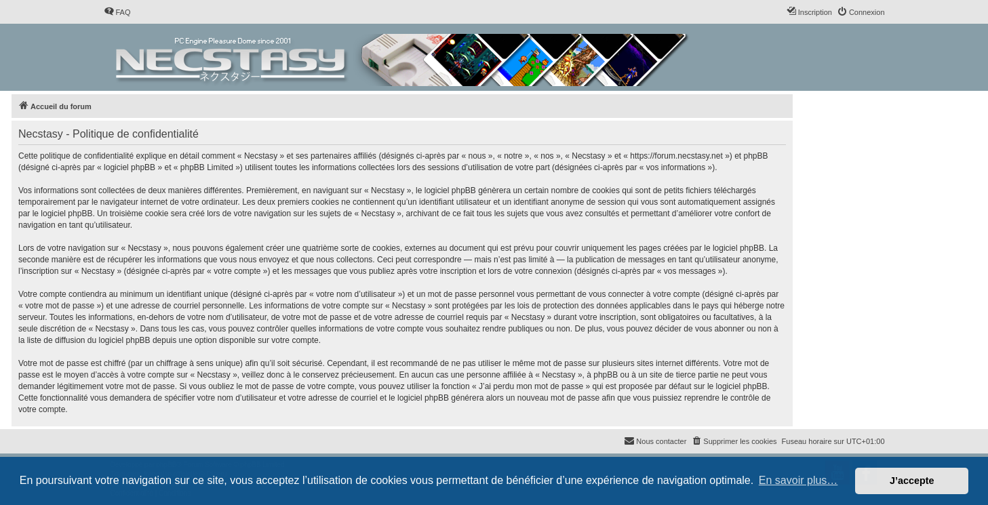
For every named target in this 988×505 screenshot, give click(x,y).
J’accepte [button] (912, 480)
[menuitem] (117, 12)
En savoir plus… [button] (798, 480)
